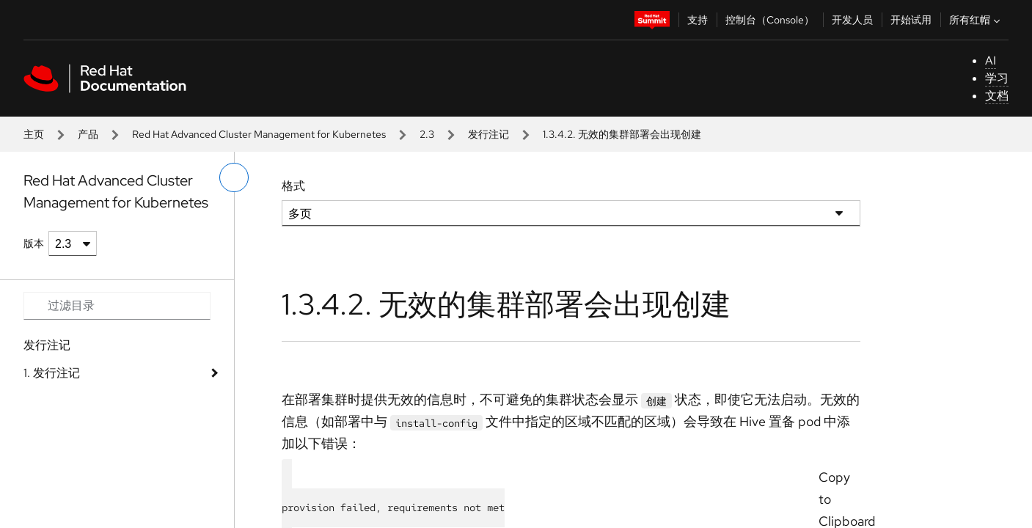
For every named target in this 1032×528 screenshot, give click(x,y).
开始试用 (911, 19)
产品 (88, 134)
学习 (997, 78)
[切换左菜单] (234, 177)
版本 (33, 243)
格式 (293, 186)
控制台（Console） (769, 19)
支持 (697, 19)
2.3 (427, 134)
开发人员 (852, 19)
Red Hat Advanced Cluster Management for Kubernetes (259, 134)
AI (990, 60)
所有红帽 (976, 19)
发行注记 (488, 134)
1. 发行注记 (51, 373)
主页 (33, 134)
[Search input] (117, 306)
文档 (997, 95)
